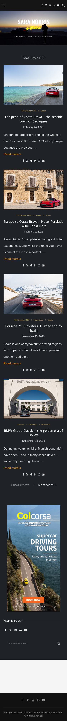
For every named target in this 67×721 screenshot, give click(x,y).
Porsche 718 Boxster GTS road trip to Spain (33, 328)
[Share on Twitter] (27, 160)
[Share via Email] (43, 160)
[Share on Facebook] (23, 160)
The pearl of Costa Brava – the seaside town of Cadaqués (33, 119)
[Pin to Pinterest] (31, 160)
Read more (12, 154)
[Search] (63, 5)
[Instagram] (50, 5)
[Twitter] (46, 5)
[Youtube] (58, 5)
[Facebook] (42, 5)
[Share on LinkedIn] (35, 160)
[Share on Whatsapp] (39, 160)
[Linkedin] (54, 5)
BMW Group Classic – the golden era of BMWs (33, 432)
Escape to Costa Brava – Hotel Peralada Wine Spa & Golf (33, 223)
